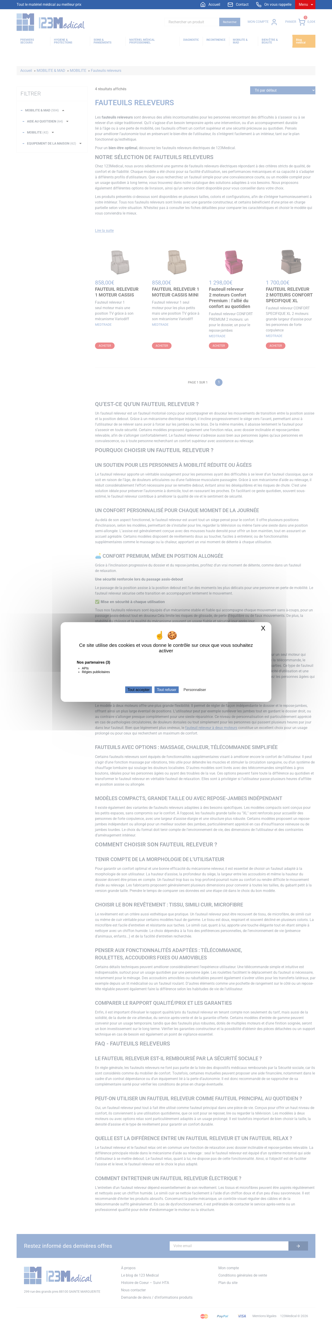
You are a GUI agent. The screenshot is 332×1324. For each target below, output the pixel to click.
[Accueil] (210, 4)
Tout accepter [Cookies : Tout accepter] (138, 690)
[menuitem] (210, 4)
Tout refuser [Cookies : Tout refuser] (166, 690)
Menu (303, 4)
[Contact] (238, 4)
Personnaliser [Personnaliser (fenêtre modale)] (195, 690)
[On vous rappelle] (273, 4)
